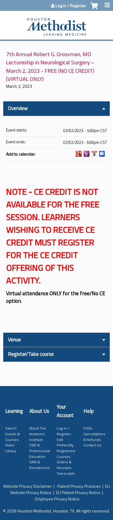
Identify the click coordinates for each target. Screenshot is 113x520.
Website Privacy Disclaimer (27, 486)
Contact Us (92, 445)
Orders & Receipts (64, 465)
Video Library (10, 448)
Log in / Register (70, 6)
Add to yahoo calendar (86, 154)
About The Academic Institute (37, 433)
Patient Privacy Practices (79, 486)
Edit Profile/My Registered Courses (66, 448)
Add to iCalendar (94, 154)
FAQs (88, 428)
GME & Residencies (39, 465)
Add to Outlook (102, 154)
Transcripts (66, 473)
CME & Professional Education (39, 450)
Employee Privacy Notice (57, 499)
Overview (18, 108)
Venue (14, 340)
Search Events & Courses (12, 433)
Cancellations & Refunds (94, 436)
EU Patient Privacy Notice (78, 492)
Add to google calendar (79, 154)
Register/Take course (31, 354)
